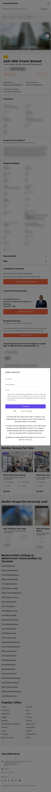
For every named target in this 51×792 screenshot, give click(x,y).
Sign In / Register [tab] (12, 372)
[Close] (48, 371)
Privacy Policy (11, 400)
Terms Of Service (26, 440)
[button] (25, 411)
